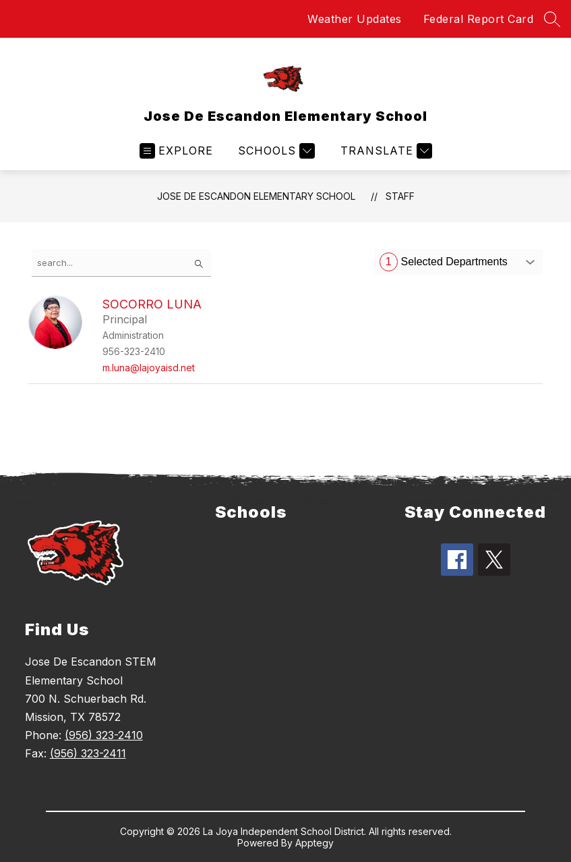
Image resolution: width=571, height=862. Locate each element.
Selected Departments (444, 261)
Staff (400, 196)
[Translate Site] (384, 150)
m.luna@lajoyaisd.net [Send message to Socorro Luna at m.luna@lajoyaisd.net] (148, 367)
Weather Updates (354, 19)
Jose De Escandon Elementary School (256, 196)
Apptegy (314, 842)
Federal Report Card (478, 19)
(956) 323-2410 (104, 735)
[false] (121, 263)
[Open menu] (176, 150)
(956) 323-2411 (88, 753)
